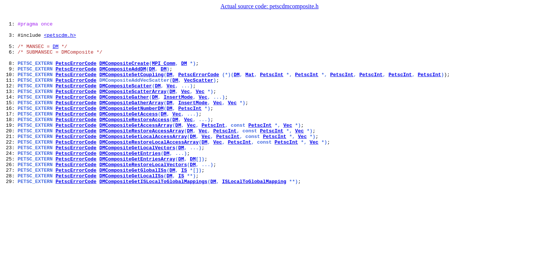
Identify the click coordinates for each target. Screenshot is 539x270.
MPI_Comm (163, 72)
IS (184, 200)
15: (10, 119)
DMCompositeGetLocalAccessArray (143, 159)
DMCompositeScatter (125, 99)
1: (10, 24)
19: (10, 146)
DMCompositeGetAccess (128, 132)
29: (10, 213)
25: (10, 186)
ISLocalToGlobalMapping (254, 213)
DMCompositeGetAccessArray (135, 146)
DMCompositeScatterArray (132, 105)
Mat (250, 85)
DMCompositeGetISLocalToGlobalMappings (153, 213)
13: (10, 105)
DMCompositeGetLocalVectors (137, 173)
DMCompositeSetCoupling (131, 85)
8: (10, 72)
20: (10, 153)
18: (10, 139)
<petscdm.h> (60, 38)
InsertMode (178, 112)
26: (10, 193)
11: (10, 92)
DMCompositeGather (124, 112)
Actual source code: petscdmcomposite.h (269, 6)
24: (10, 180)
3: (10, 38)
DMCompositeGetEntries (130, 180)
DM (56, 51)
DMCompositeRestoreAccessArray (141, 153)
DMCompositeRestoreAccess (134, 139)
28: (10, 207)
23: (10, 173)
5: (10, 51)
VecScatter (198, 92)
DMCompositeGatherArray (131, 119)
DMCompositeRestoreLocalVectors (143, 193)
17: (10, 132)
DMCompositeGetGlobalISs (132, 200)
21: (10, 159)
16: (10, 126)
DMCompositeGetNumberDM (131, 126)
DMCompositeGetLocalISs (131, 207)
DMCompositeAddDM (122, 78)
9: (10, 78)
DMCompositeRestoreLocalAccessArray (148, 166)
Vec (171, 99)
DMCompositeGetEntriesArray (137, 186)
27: (10, 200)
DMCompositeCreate (124, 72)
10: (10, 85)
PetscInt (271, 85)
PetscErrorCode (75, 72)
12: (10, 99)
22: (10, 166)
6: (10, 58)
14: (10, 112)
